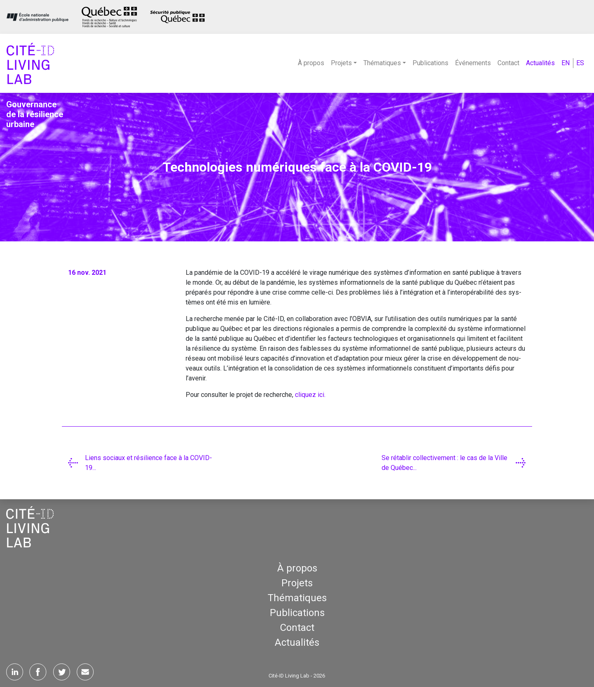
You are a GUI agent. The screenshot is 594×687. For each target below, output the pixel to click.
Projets (297, 583)
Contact (508, 63)
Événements (473, 63)
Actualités (540, 63)
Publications (430, 63)
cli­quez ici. (310, 395)
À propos (311, 63)
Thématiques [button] (382, 63)
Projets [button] (341, 63)
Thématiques (297, 598)
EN (565, 63)
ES (580, 63)
